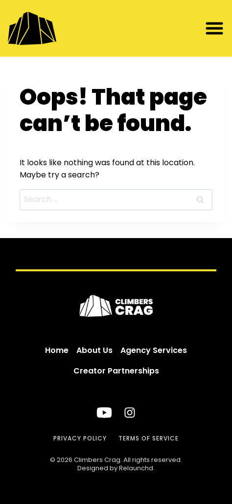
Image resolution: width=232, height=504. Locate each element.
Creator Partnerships (116, 370)
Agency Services (153, 350)
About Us (94, 350)
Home (57, 350)
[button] (214, 28)
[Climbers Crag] (52, 28)
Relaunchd (136, 468)
